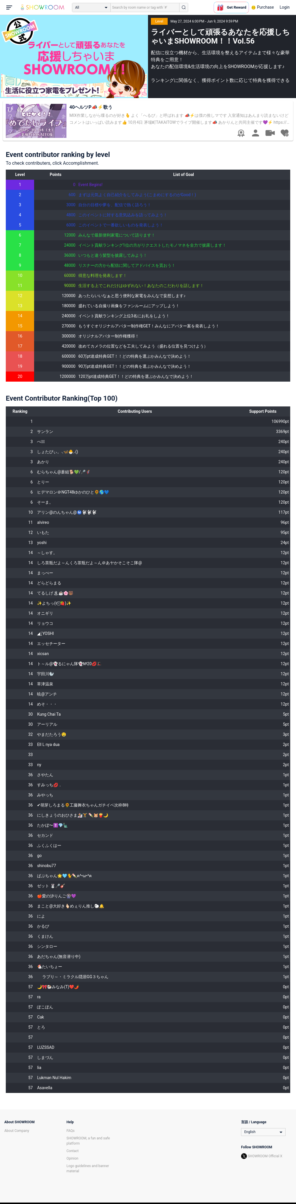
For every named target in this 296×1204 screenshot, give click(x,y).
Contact (72, 1151)
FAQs (70, 1131)
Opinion (72, 1158)
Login (285, 7)
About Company (16, 1131)
